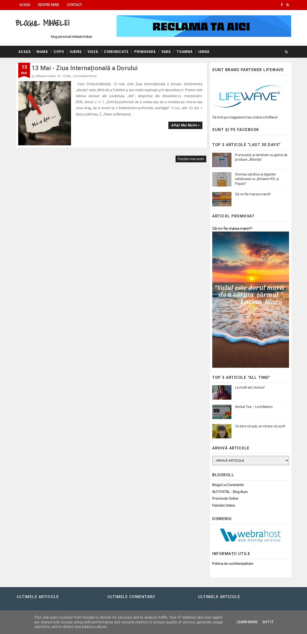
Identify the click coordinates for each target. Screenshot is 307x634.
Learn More (247, 622)
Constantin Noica (84, 76)
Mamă (42, 52)
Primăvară (145, 52)
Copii (59, 52)
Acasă (24, 5)
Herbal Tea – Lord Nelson (254, 407)
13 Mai (66, 76)
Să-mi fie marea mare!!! (253, 194)
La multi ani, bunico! (250, 387)
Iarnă (203, 52)
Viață (93, 52)
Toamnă (185, 52)
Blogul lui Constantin (228, 485)
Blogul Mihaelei (42, 23)
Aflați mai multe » (185, 125)
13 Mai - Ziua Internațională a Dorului (84, 68)
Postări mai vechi (191, 159)
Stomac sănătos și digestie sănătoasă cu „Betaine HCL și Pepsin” (257, 179)
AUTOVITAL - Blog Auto (230, 492)
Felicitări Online (223, 505)
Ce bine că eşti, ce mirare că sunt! (260, 426)
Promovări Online (225, 498)
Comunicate (116, 52)
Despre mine (48, 5)
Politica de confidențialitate (232, 564)
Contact (74, 5)
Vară (166, 52)
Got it (268, 622)
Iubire (76, 52)
